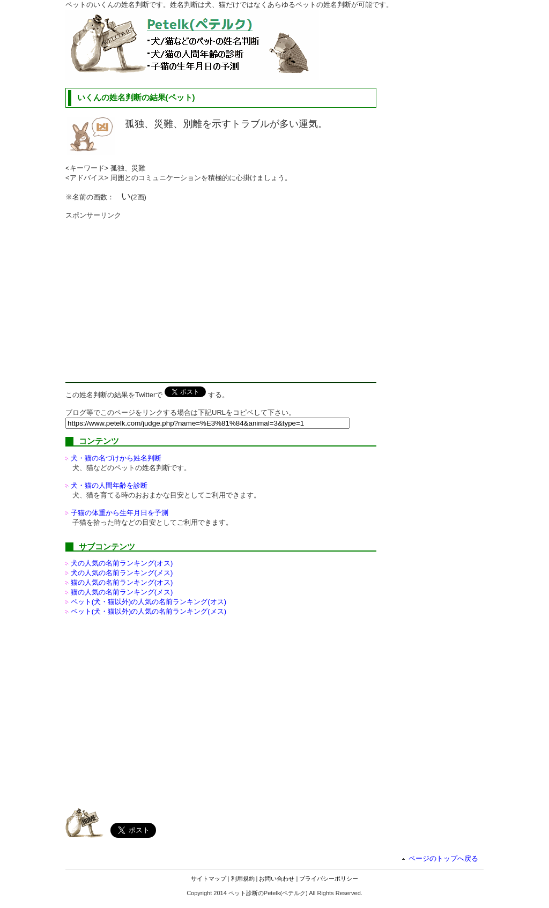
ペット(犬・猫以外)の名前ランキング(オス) (148, 602)
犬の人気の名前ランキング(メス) (122, 573)
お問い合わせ (276, 878)
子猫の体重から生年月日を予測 (119, 513)
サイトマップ (208, 878)
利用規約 (243, 878)
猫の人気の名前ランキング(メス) (122, 592)
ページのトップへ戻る (443, 858)
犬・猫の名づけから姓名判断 (116, 458)
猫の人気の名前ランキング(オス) (122, 582)
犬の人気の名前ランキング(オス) (122, 563)
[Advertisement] (155, 295)
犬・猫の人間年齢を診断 (109, 485)
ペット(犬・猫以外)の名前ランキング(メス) (148, 611)
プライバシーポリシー (328, 878)
